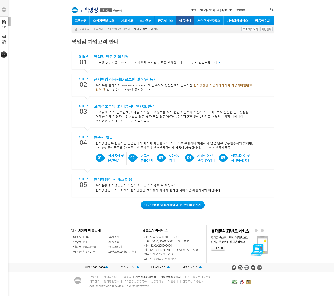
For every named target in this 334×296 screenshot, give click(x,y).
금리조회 (113, 237)
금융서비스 (165, 20)
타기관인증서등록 (218, 147)
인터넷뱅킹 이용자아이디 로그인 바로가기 (172, 205)
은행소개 (94, 277)
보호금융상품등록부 (135, 281)
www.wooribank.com (134, 85)
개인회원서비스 (237, 20)
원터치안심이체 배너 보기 (262, 230)
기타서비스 (127, 267)
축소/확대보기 (250, 29)
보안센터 (145, 20)
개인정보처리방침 (146, 277)
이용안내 (185, 20)
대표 (95, 267)
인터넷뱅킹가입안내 (118, 29)
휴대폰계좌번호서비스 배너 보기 (255, 230)
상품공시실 (157, 281)
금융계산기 (115, 247)
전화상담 (149, 237)
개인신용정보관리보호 (198, 277)
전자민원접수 (111, 281)
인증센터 (117, 10)
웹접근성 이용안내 (193, 281)
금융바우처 (262, 20)
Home (76, 29)
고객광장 (84, 29)
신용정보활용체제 (170, 277)
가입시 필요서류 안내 (203, 62)
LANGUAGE (158, 267)
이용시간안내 (81, 237)
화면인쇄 (266, 29)
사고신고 (127, 20)
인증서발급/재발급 (84, 247)
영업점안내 (110, 277)
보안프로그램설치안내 (122, 251)
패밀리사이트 (190, 267)
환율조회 (113, 242)
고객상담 (81, 20)
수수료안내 (80, 242)
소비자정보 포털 (104, 20)
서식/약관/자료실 (209, 20)
